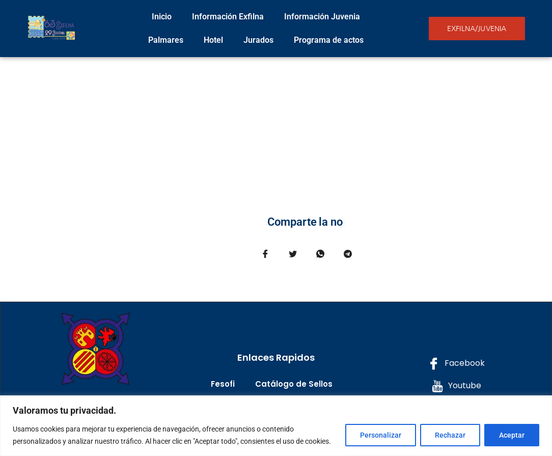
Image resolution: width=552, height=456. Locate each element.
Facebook (456, 363)
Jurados (258, 40)
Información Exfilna (228, 16)
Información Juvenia (322, 16)
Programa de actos (329, 40)
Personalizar (380, 435)
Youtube (456, 386)
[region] (276, 425)
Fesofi (223, 384)
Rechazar (450, 435)
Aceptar (512, 435)
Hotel (213, 40)
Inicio (162, 16)
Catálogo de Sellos (294, 384)
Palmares (165, 40)
